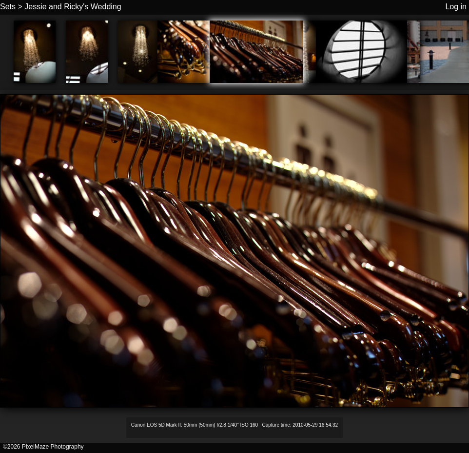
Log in (456, 6)
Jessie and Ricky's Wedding (72, 6)
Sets (8, 6)
